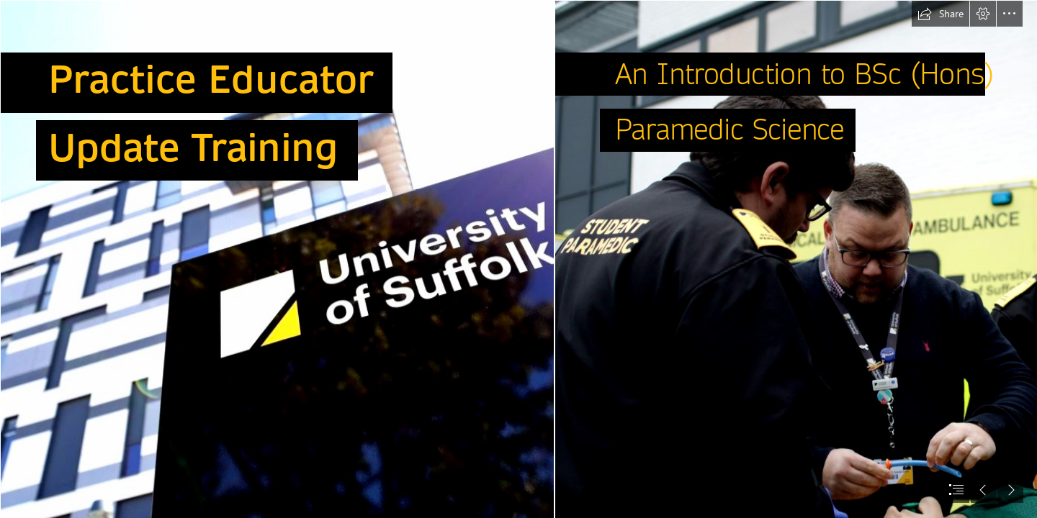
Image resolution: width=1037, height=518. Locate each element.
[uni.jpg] (276, 259)
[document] (518, 259)
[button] (940, 14)
